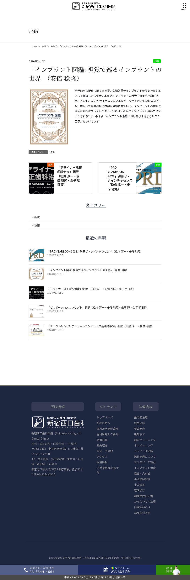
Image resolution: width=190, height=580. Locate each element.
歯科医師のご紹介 (107, 434)
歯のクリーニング (145, 440)
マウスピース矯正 (144, 462)
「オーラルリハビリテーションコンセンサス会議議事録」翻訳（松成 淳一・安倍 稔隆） (100, 326)
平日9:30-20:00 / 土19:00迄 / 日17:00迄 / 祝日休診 (95, 577)
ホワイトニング (143, 445)
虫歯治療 (139, 423)
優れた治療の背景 (107, 429)
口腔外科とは (142, 507)
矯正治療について (145, 456)
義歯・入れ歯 (142, 473)
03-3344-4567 (46, 474)
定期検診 (139, 490)
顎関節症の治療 (143, 496)
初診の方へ (103, 423)
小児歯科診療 (142, 479)
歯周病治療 (141, 417)
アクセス (102, 456)
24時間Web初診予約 (108, 470)
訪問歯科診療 (142, 513)
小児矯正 (139, 485)
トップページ (105, 417)
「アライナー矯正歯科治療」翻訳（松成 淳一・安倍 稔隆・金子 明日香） (69, 176)
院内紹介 (102, 445)
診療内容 (102, 440)
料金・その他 (105, 451)
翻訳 (37, 217)
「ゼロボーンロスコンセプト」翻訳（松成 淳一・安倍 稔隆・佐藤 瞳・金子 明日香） (98, 307)
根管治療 (139, 429)
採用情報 (102, 462)
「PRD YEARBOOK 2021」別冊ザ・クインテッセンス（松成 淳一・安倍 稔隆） (120, 178)
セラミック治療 (143, 451)
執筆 (157, 61)
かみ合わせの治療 (145, 501)
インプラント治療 (145, 468)
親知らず (139, 434)
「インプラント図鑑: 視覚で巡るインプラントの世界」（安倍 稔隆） (88, 270)
